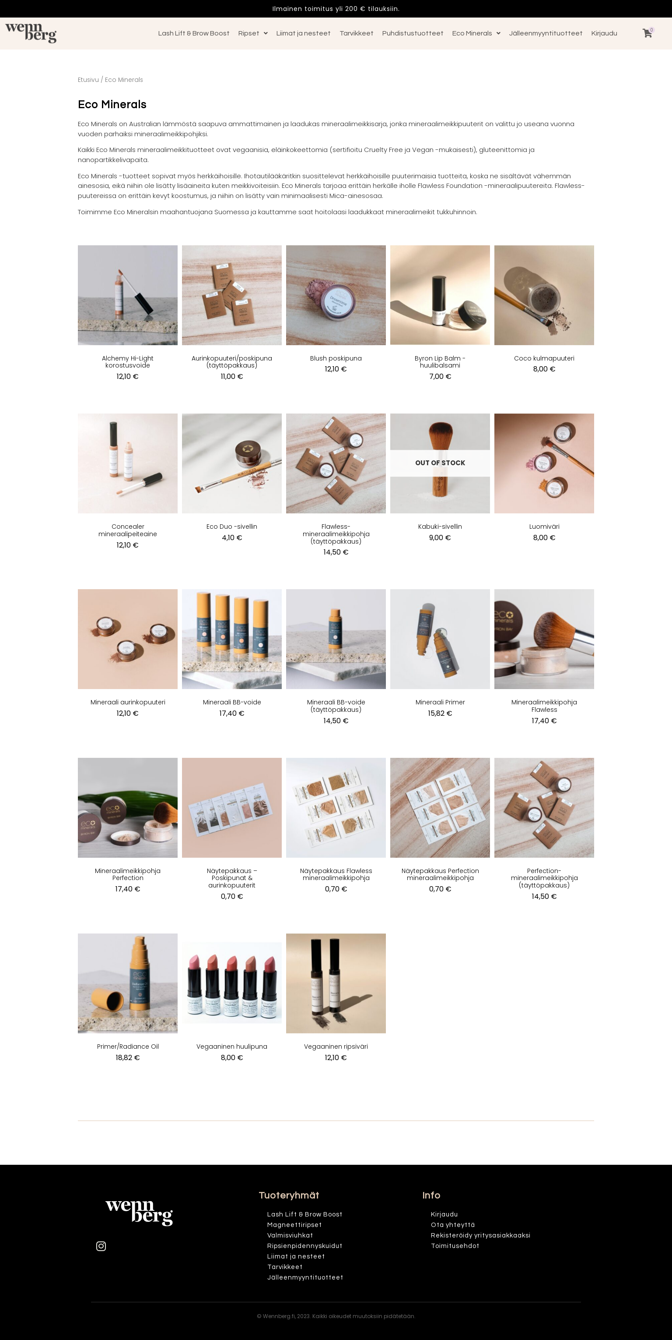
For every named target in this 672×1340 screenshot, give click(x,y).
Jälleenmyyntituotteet (546, 33)
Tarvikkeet (357, 33)
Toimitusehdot (455, 1246)
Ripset (253, 33)
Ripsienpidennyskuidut (305, 1246)
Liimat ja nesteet (303, 33)
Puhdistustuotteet (413, 33)
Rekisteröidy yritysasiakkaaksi (481, 1235)
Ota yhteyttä (453, 1225)
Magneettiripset (294, 1225)
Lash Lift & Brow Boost (194, 33)
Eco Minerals (476, 33)
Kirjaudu (604, 33)
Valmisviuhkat (290, 1235)
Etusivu (88, 80)
